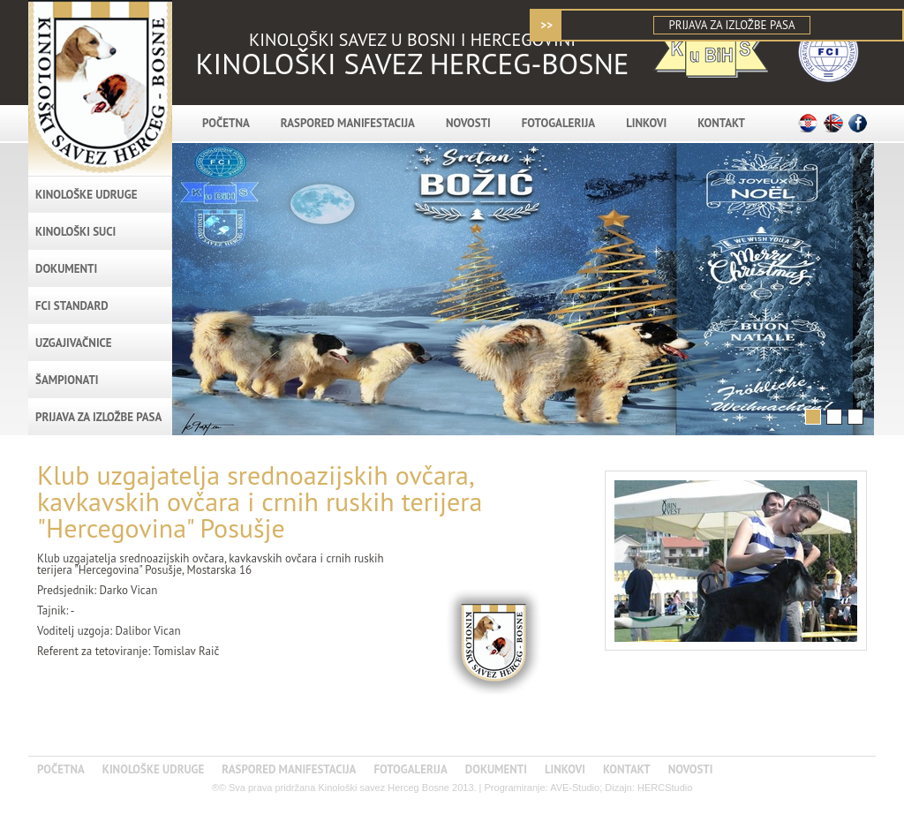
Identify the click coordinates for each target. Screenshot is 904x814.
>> (546, 25)
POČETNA (226, 123)
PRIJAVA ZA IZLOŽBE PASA (731, 25)
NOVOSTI (468, 123)
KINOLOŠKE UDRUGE (86, 194)
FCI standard (72, 305)
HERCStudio (664, 787)
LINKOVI (646, 123)
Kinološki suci (75, 231)
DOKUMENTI (66, 268)
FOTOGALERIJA (558, 123)
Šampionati (67, 380)
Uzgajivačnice (73, 342)
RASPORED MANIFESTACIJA (348, 123)
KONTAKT (721, 123)
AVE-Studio (574, 787)
